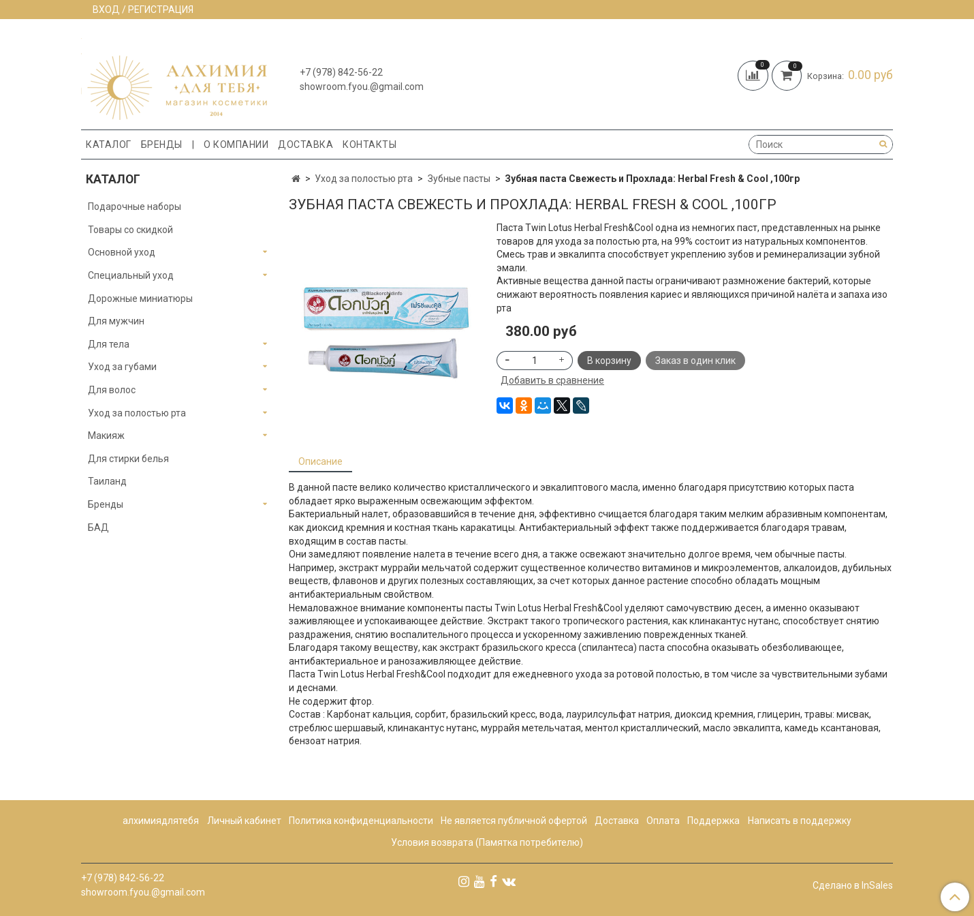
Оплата (663, 820)
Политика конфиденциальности (361, 820)
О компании (236, 144)
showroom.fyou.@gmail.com (362, 86)
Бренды (162, 144)
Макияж (106, 435)
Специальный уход (131, 275)
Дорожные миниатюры (140, 298)
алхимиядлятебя (161, 820)
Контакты (369, 144)
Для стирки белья (128, 458)
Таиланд (107, 481)
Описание (320, 461)
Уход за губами (122, 366)
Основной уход (121, 252)
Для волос (112, 389)
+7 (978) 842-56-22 (341, 72)
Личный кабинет (244, 820)
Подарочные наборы (134, 206)
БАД (98, 527)
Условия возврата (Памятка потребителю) (487, 842)
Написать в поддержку (799, 820)
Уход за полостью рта (364, 178)
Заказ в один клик (695, 360)
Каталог (108, 144)
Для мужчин (116, 321)
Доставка (305, 144)
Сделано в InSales (853, 885)
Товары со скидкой (130, 229)
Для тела (108, 344)
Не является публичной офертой (514, 820)
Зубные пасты (459, 178)
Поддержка (713, 820)
